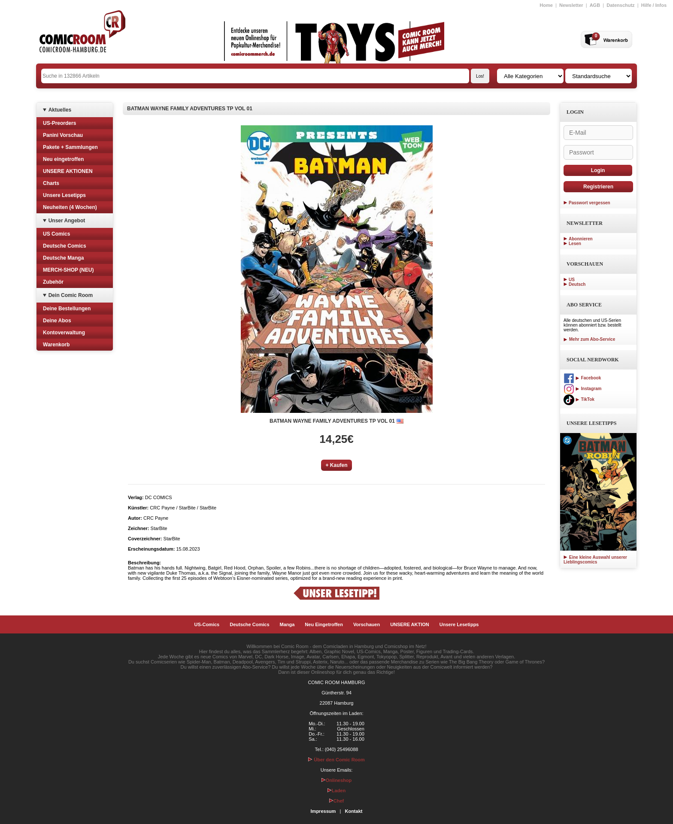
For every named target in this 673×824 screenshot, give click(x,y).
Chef (336, 800)
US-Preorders (59, 123)
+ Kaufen (336, 465)
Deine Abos (57, 321)
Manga (287, 624)
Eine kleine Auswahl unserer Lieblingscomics (595, 559)
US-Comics (207, 624)
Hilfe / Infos (654, 5)
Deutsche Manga (63, 258)
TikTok (579, 399)
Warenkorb (56, 345)
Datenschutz (620, 5)
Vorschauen (366, 624)
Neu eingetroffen (63, 159)
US (572, 279)
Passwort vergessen (589, 202)
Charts (51, 183)
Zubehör (53, 282)
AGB (595, 5)
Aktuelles (60, 110)
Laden (336, 790)
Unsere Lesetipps (64, 195)
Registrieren (598, 187)
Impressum (323, 811)
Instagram (582, 388)
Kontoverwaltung (64, 333)
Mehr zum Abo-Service (589, 339)
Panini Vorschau (63, 135)
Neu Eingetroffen (324, 624)
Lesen (575, 243)
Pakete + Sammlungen (70, 147)
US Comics (56, 234)
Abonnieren (581, 238)
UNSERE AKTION (409, 624)
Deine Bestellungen (67, 309)
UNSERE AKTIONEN (68, 171)
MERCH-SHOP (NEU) (68, 270)
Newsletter (571, 5)
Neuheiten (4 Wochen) (70, 207)
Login (598, 170)
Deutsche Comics (64, 246)
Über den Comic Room (336, 759)
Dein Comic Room (71, 295)
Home (546, 5)
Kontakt (353, 811)
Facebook (582, 378)
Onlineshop (336, 780)
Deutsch (577, 284)
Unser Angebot (67, 221)
